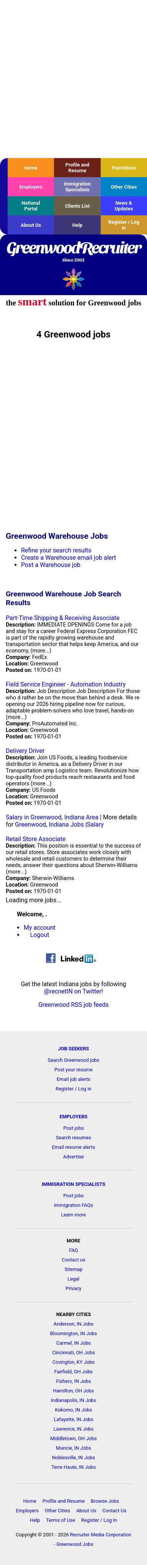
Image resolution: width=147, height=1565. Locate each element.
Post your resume (73, 1069)
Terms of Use (60, 1520)
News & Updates (124, 206)
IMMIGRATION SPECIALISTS (73, 1184)
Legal (74, 1279)
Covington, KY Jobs (73, 1362)
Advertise (73, 1157)
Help (77, 225)
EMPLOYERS (74, 1116)
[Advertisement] (73, 79)
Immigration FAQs (73, 1205)
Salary (95, 824)
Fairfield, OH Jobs (73, 1371)
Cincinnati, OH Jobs (73, 1352)
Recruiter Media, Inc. (73, 279)
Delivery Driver (25, 750)
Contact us (73, 1260)
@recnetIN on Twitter (72, 991)
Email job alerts (73, 1079)
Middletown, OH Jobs (73, 1438)
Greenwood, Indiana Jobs (49, 824)
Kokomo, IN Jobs (73, 1410)
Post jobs (73, 1128)
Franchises (124, 168)
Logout (39, 934)
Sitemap (73, 1269)
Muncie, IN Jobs (73, 1448)
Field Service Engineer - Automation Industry (66, 684)
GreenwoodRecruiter (73, 252)
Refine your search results (56, 550)
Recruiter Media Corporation (100, 1535)
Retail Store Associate (35, 839)
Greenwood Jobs (74, 1544)
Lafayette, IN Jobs (73, 1419)
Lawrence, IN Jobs (74, 1429)
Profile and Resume (77, 167)
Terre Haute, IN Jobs (73, 1467)
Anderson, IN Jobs (73, 1324)
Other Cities (124, 187)
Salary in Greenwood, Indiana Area (52, 817)
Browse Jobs (105, 1501)
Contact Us (114, 1510)
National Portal (31, 206)
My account (40, 927)
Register (65, 1089)
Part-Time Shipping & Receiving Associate (62, 618)
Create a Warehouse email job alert (68, 557)
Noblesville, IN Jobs (73, 1457)
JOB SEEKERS (73, 1048)
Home (31, 168)
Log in (84, 1089)
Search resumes (73, 1137)
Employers (30, 187)
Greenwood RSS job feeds (73, 1004)
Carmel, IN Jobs (73, 1343)
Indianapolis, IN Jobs (73, 1400)
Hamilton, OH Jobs (73, 1391)
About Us (31, 225)
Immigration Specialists (77, 186)
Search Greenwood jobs (74, 1060)
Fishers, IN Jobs (73, 1381)
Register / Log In (123, 225)
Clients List (77, 206)
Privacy (73, 1288)
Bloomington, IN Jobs (73, 1333)
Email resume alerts (73, 1147)
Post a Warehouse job (50, 565)
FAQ (73, 1250)
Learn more (73, 1215)
